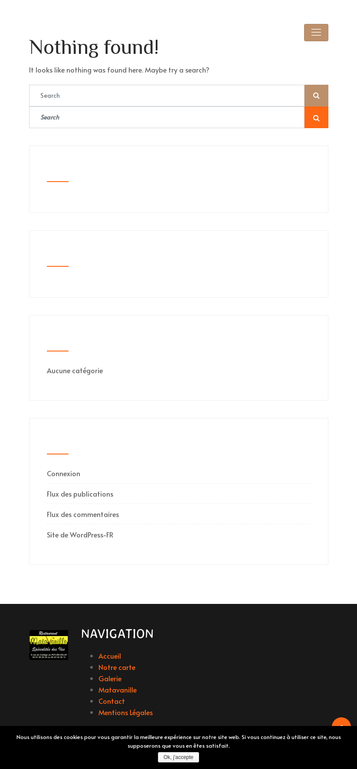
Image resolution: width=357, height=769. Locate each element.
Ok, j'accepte (178, 757)
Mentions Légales (125, 712)
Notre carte (116, 667)
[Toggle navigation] (316, 32)
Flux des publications (80, 493)
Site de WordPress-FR (80, 534)
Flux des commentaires (83, 514)
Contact (111, 701)
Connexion (63, 473)
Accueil (109, 655)
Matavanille (117, 689)
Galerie (109, 678)
